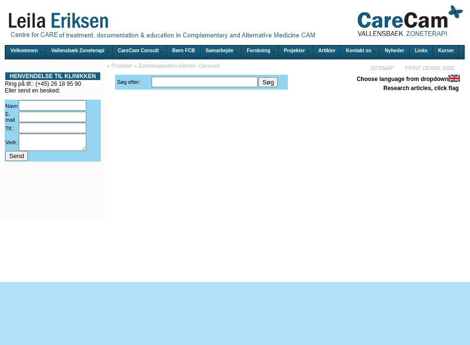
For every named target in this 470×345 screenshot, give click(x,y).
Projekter (294, 50)
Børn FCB (183, 50)
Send (16, 158)
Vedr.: (12, 144)
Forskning (258, 50)
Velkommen (24, 50)
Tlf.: (9, 128)
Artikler (327, 50)
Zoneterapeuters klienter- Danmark (179, 66)
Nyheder (394, 50)
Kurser (446, 50)
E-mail (10, 117)
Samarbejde (220, 50)
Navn (11, 106)
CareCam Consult (138, 50)
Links (421, 50)
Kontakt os (358, 50)
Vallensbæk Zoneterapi (78, 50)
